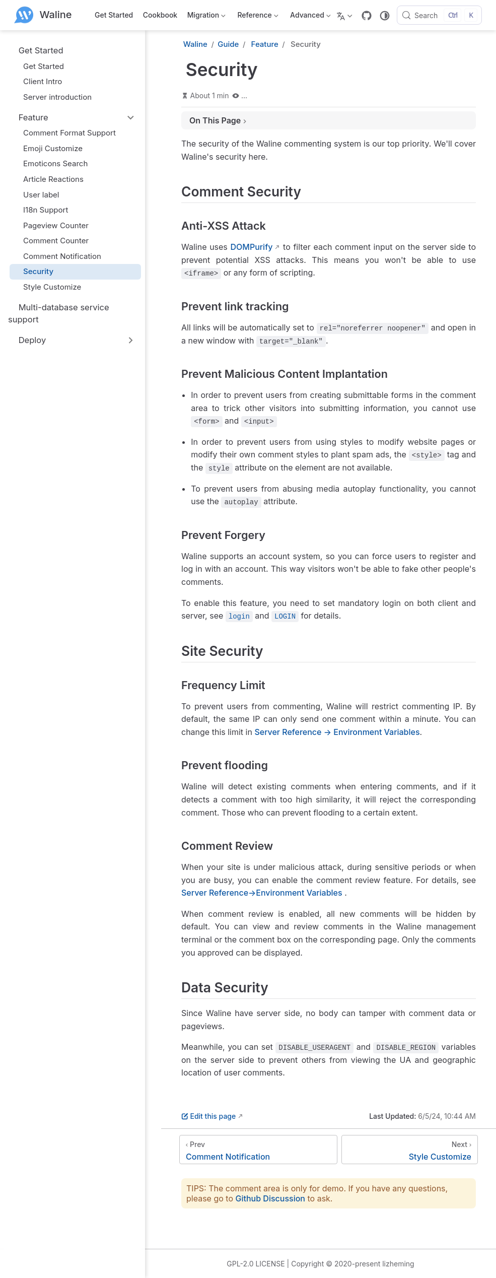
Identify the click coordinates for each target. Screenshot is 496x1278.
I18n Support (41, 210)
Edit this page (208, 1116)
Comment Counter (51, 240)
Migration (205, 17)
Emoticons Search (51, 163)
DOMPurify (251, 247)
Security (33, 271)
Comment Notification (57, 256)
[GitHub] (367, 16)
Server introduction (53, 97)
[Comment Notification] (258, 1149)
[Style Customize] (409, 1149)
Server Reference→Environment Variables (261, 893)
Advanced (310, 17)
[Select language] (346, 15)
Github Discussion (270, 1198)
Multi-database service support (58, 313)
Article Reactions (49, 179)
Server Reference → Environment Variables (336, 732)
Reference (257, 17)
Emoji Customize (48, 148)
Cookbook (160, 15)
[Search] (439, 15)
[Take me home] (43, 15)
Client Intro (38, 81)
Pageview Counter (51, 225)
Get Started (114, 15)
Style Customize (47, 287)
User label (36, 194)
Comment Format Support (65, 133)
